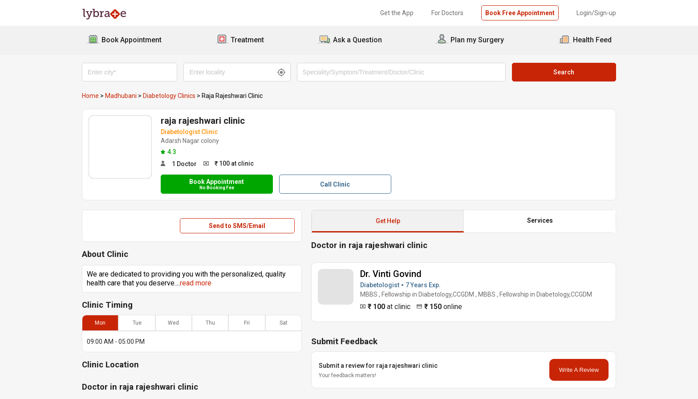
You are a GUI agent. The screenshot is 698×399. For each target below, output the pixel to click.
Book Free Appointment (520, 12)
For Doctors (447, 12)
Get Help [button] (388, 220)
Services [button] (540, 220)
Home (90, 95)
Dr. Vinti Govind (391, 274)
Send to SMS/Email (237, 225)
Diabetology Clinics (169, 95)
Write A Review (579, 369)
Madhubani (121, 95)
